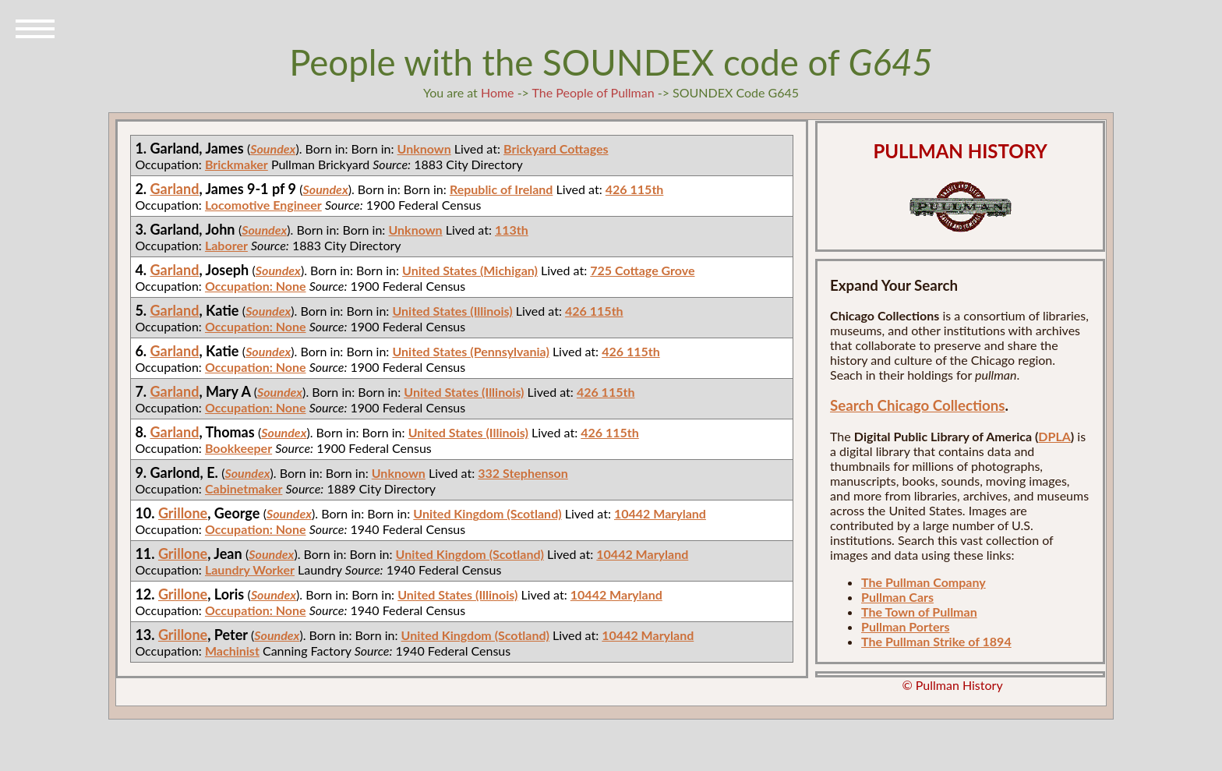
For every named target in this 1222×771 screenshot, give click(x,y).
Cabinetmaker (243, 488)
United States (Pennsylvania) (470, 351)
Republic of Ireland (501, 189)
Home (497, 92)
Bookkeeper (238, 447)
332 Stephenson (523, 472)
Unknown (424, 148)
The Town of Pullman (919, 611)
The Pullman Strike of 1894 (936, 641)
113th (511, 229)
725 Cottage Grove (642, 270)
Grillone (182, 513)
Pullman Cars (897, 596)
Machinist (232, 650)
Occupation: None (255, 285)
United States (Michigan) (470, 270)
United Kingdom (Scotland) (487, 513)
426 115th (635, 189)
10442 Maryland (660, 513)
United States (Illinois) (452, 310)
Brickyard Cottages (555, 148)
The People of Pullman (593, 92)
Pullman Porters (905, 626)
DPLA (1054, 436)
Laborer (226, 245)
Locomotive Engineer (263, 204)
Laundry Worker (250, 569)
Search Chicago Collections (917, 405)
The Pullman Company (923, 582)
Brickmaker (236, 164)
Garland (175, 188)
